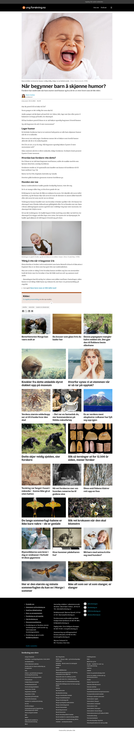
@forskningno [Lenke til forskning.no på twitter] (92, 604)
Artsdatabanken (29, 661)
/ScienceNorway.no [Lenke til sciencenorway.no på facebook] (93, 615)
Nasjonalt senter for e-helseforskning (66, 679)
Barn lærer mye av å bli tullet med (43, 288)
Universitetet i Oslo (92, 706)
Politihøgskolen (91, 656)
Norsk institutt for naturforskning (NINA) (67, 717)
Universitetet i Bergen (93, 701)
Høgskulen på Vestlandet (32, 696)
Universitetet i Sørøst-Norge (94, 710)
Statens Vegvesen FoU (93, 682)
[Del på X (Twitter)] (26, 311)
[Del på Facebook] (23, 311)
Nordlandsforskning (61, 693)
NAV (26, 715)
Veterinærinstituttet (92, 718)
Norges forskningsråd (62, 700)
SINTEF (89, 670)
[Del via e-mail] (32, 311)
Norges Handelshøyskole (63, 697)
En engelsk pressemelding (31, 299)
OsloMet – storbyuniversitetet (64, 721)
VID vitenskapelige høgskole (95, 720)
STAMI (89, 679)
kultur (31, 307)
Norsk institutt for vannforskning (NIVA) (67, 719)
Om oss (96, 8)
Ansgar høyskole (29, 656)
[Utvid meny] (111, 8)
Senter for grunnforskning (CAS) (96, 673)
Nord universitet (60, 690)
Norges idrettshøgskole (62, 705)
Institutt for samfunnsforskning (34, 701)
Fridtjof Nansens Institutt (32, 682)
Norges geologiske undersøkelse (65, 702)
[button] (105, 2)
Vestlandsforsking (92, 715)
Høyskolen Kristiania (30, 699)
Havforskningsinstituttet (32, 687)
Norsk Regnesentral (61, 709)
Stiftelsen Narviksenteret (94, 684)
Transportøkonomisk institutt (95, 694)
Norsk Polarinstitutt (61, 707)
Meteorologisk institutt (31, 712)
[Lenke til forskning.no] (56, 7)
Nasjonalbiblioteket (61, 670)
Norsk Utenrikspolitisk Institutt (64, 714)
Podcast (104, 8)
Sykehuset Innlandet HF (93, 689)
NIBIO (26, 717)
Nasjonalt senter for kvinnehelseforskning (67, 681)
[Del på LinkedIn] (29, 311)
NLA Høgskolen (60, 656)
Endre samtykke (31, 646)
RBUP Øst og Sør (91, 661)
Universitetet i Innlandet (93, 703)
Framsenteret (28, 679)
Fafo (26, 670)
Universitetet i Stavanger (93, 708)
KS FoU (27, 703)
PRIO (88, 659)
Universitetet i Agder (92, 699)
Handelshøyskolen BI (31, 684)
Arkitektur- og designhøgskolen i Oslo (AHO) (37, 659)
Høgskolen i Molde (30, 689)
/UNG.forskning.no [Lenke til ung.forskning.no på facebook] (93, 611)
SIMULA (89, 668)
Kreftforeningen (29, 706)
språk (24, 307)
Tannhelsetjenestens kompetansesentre (98, 691)
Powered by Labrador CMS (67, 730)
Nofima (58, 688)
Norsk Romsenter (61, 712)
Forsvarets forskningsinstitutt (33, 677)
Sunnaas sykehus (91, 687)
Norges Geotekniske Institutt (64, 695)
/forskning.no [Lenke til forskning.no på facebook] (92, 607)
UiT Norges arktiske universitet (95, 696)
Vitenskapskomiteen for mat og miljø (97, 722)
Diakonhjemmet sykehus (32, 664)
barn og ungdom (42, 307)
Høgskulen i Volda (30, 694)
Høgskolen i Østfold (30, 691)
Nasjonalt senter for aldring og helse (66, 676)
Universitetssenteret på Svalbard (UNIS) (98, 713)
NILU (26, 724)
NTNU (57, 667)
